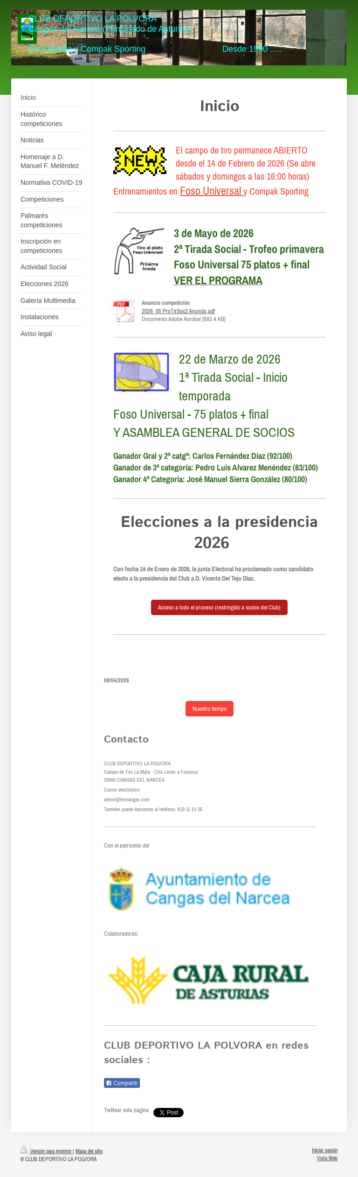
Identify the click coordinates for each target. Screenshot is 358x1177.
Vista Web (327, 1158)
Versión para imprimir (47, 1151)
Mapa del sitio (89, 1151)
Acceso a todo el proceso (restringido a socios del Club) (219, 607)
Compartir (122, 1083)
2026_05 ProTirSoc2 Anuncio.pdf (178, 311)
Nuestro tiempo (210, 708)
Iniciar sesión (324, 1150)
